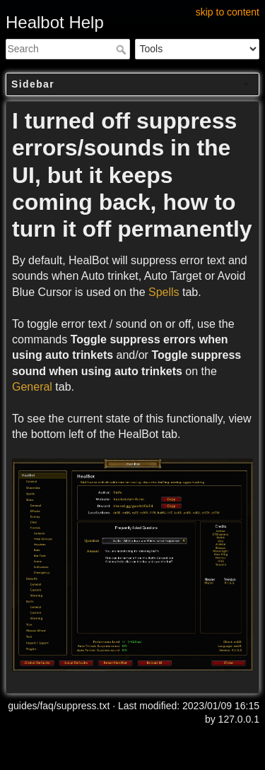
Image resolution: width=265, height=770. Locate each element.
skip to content (227, 12)
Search (122, 49)
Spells (163, 292)
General (32, 387)
